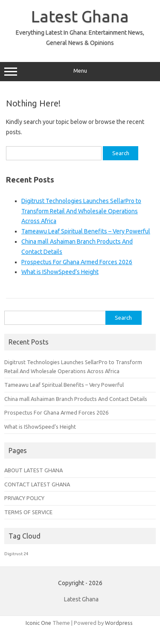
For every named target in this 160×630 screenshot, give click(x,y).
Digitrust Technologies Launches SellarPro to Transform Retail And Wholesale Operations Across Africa (81, 211)
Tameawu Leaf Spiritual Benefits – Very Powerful (85, 231)
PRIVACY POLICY (24, 498)
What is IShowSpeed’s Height (60, 271)
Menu (80, 72)
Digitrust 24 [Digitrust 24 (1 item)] (16, 553)
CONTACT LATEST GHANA (37, 484)
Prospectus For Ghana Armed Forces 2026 (76, 262)
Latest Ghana (80, 16)
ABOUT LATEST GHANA (33, 470)
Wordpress (119, 623)
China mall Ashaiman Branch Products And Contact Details (75, 399)
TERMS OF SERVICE (28, 512)
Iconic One (38, 623)
